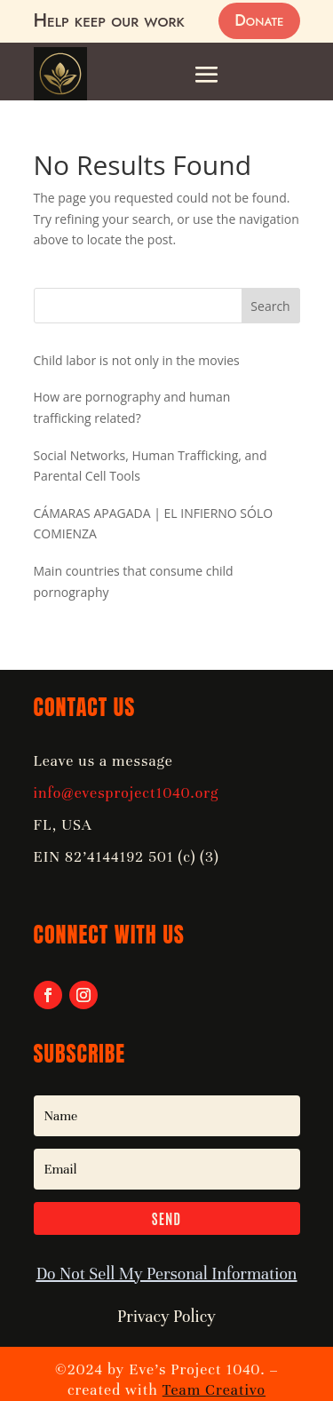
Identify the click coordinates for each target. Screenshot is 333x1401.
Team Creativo (214, 1390)
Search (269, 306)
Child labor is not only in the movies (137, 360)
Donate (258, 20)
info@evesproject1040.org (126, 793)
